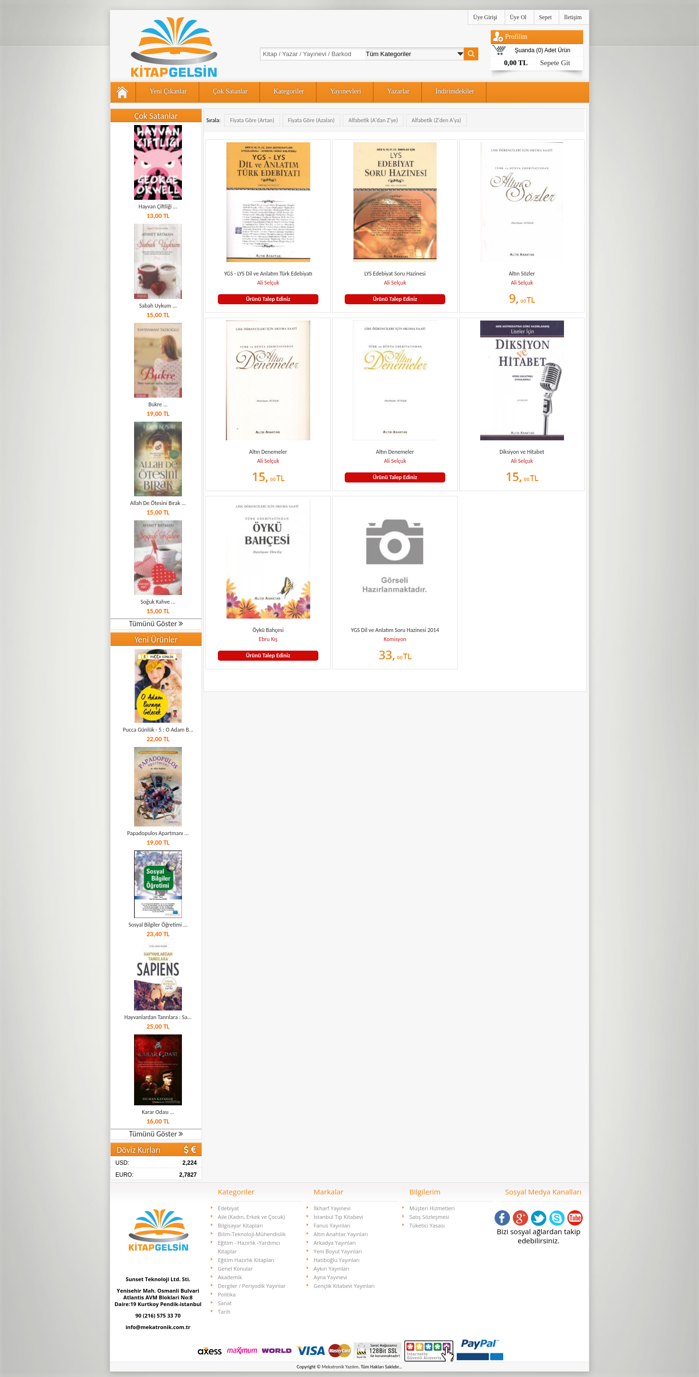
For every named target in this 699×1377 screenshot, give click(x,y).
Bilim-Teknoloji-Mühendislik (251, 1234)
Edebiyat (228, 1208)
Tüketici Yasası (427, 1225)
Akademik (230, 1277)
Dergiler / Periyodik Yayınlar (252, 1285)
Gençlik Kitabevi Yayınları (344, 1285)
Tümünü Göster (156, 623)
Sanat (225, 1303)
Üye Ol (518, 17)
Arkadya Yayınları (335, 1242)
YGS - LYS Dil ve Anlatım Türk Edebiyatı (268, 273)
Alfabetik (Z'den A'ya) (436, 120)
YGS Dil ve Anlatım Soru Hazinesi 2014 (395, 630)
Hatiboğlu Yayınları (337, 1259)
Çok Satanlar (230, 91)
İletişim (573, 17)
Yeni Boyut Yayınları (338, 1251)
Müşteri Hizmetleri (432, 1208)
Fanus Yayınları (332, 1225)
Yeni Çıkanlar (168, 91)
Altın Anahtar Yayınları (341, 1234)
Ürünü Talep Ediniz (268, 299)
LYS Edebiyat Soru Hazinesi (395, 273)
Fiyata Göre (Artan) (252, 120)
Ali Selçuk (268, 282)
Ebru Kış (268, 639)
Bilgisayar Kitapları (240, 1225)
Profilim (516, 36)
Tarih (224, 1311)
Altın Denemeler (268, 451)
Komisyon (394, 639)
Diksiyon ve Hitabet (521, 451)
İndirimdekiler (455, 91)
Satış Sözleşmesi (429, 1216)
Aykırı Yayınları (332, 1268)
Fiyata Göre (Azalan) (311, 120)
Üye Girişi (485, 17)
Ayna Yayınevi (330, 1277)
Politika (227, 1294)
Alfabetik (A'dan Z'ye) (373, 120)
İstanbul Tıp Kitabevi (338, 1216)
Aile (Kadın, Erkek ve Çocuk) (251, 1216)
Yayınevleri (345, 91)
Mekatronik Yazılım (340, 1367)
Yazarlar (398, 91)
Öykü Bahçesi (268, 630)
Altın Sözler (522, 273)
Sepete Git (555, 63)
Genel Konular (235, 1268)
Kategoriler (288, 91)
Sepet (545, 17)
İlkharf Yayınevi (332, 1208)
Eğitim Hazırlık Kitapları (246, 1259)
